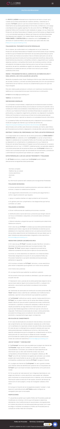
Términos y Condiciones (36, 422)
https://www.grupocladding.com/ (16, 43)
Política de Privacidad (20, 422)
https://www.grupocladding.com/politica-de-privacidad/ (23, 125)
